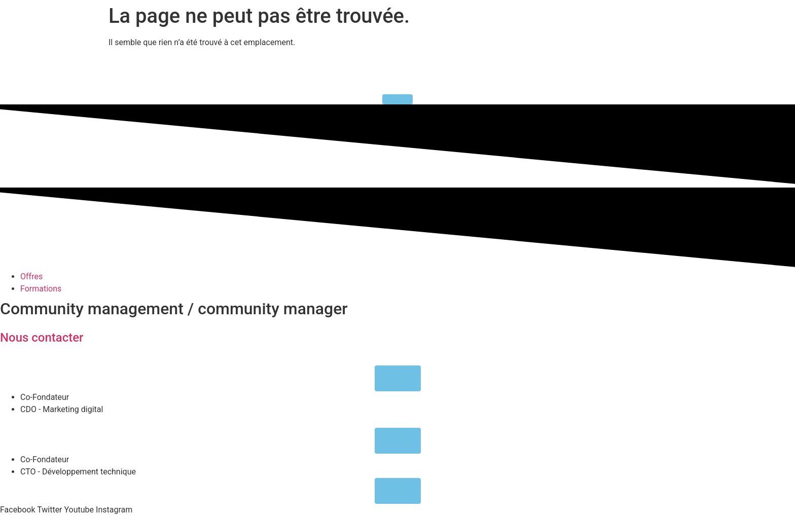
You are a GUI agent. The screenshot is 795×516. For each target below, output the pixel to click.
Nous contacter (42, 337)
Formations (40, 288)
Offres (31, 276)
